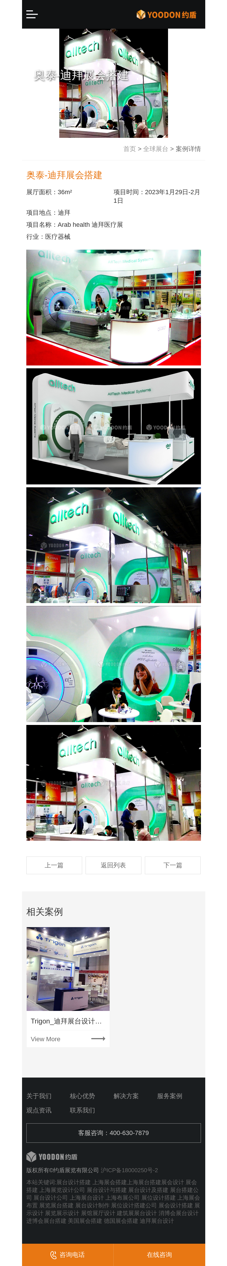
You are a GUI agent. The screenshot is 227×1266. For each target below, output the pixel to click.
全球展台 (155, 148)
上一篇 (54, 865)
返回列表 (113, 865)
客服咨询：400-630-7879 (113, 1132)
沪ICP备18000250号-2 (129, 1170)
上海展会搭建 (109, 1182)
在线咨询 (159, 1254)
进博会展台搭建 (46, 1221)
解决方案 (126, 1096)
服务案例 (169, 1096)
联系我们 (82, 1110)
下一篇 (172, 865)
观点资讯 (39, 1110)
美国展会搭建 (85, 1221)
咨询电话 (67, 1255)
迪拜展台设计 (157, 1221)
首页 (129, 148)
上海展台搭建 (144, 1182)
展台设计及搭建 (148, 1190)
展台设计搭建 (73, 1182)
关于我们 (39, 1096)
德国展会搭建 (121, 1221)
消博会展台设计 (179, 1213)
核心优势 (82, 1096)
